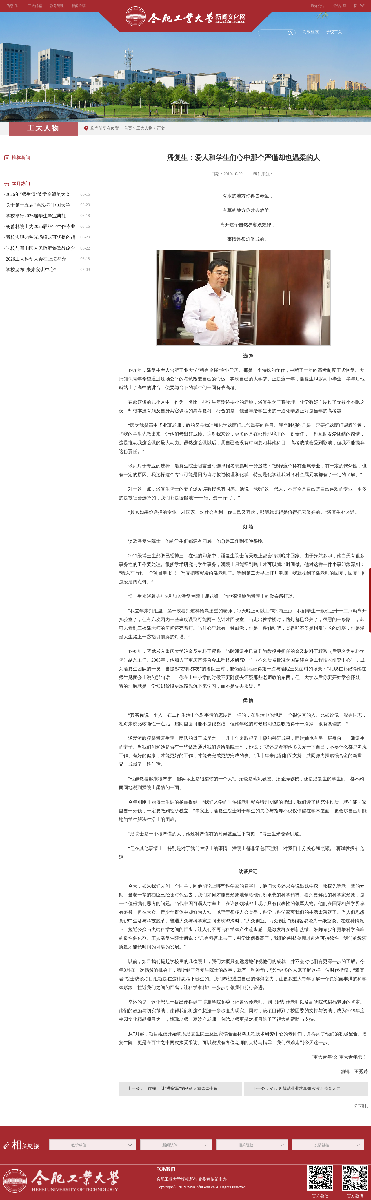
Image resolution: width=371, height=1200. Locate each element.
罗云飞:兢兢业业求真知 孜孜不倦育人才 (304, 1088)
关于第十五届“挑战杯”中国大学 (38, 205)
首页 (128, 128)
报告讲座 (339, 6)
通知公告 (318, 6)
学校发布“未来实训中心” (31, 269)
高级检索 (311, 32)
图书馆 (359, 6)
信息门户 (13, 6)
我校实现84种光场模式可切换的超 (40, 237)
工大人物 (144, 128)
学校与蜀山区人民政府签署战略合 (40, 248)
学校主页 (334, 32)
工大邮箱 (35, 6)
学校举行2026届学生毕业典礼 (36, 215)
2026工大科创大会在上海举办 (36, 258)
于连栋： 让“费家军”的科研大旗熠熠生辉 (180, 1088)
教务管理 (57, 6)
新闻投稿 (79, 6)
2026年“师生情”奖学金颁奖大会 (38, 194)
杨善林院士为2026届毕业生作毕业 (40, 226)
